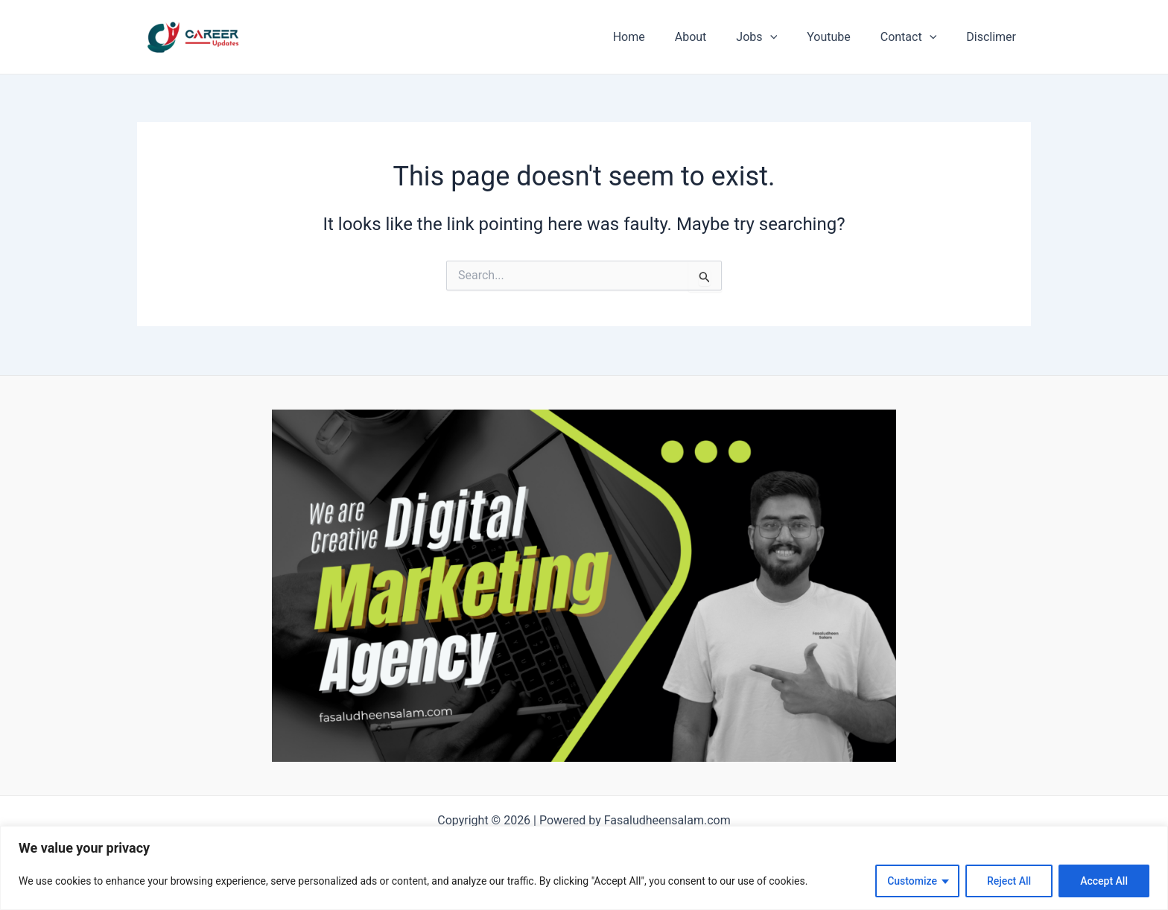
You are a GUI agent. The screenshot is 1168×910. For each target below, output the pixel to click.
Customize (912, 881)
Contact (917, 37)
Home (662, 37)
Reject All (1009, 881)
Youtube (844, 37)
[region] (584, 868)
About (718, 37)
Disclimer (994, 37)
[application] (791, 37)
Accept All (1104, 881)
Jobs (777, 37)
